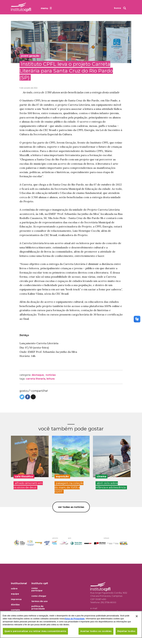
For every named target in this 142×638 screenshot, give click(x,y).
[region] (71, 624)
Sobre (14, 588)
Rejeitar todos (126, 631)
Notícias (51, 375)
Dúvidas (15, 604)
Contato (15, 610)
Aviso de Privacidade (75, 619)
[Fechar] (136, 616)
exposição (62, 476)
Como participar (37, 589)
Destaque (38, 375)
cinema (101, 476)
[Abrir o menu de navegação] (47, 8)
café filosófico (24, 476)
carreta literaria (35, 379)
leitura (50, 379)
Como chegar (38, 596)
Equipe (15, 594)
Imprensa (16, 599)
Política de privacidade (38, 607)
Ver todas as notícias (71, 507)
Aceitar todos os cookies (96, 631)
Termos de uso (39, 601)
